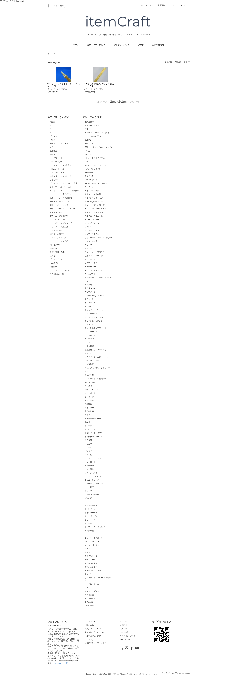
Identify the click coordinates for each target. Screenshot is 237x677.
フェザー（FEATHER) (94, 484)
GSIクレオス (90, 144)
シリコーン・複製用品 (59, 241)
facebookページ (61, 663)
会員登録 (161, 5)
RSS (121, 640)
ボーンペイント (91, 509)
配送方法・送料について (95, 632)
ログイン (173, 5)
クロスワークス (91, 332)
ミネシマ (88, 552)
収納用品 (53, 151)
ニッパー (53, 129)
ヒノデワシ (89, 466)
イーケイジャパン (92, 223)
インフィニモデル (92, 234)
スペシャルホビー (92, 382)
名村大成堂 (89, 531)
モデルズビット (91, 567)
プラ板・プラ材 (56, 259)
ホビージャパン (91, 516)
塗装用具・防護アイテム (60, 201)
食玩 (52, 125)
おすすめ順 (167, 62)
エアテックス (90, 259)
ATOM (127, 640)
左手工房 (88, 455)
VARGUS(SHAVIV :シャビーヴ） (98, 183)
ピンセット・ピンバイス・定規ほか (64, 191)
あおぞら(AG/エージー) (94, 201)
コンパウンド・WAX (58, 220)
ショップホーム (91, 621)
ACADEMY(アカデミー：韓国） (97, 133)
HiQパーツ (89, 154)
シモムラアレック (92, 361)
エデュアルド (90, 274)
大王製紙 (88, 404)
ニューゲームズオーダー (95, 538)
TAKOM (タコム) (91, 180)
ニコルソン (89, 534)
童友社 (87, 422)
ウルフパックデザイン (94, 256)
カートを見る (124, 632)
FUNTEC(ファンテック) (94, 476)
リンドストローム (92, 584)
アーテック (89, 187)
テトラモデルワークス (94, 418)
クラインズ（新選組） (94, 321)
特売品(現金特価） (57, 274)
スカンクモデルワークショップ (97, 368)
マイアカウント (146, 5)
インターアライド (92, 230)
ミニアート (89, 549)
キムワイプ (89, 306)
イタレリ (88, 227)
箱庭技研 (88, 440)
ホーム (76, 45)
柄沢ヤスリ (89, 299)
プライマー (54, 136)
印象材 (52, 140)
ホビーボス (89, 523)
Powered (171, 674)
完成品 (52, 122)
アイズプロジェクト (93, 191)
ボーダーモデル (91, 505)
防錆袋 (52, 154)
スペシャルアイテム (58, 172)
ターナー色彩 (90, 400)
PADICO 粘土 (56, 162)
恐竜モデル (54, 263)
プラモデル (54, 180)
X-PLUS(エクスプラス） (94, 270)
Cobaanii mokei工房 (93, 136)
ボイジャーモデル (92, 513)
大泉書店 (88, 285)
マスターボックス (92, 545)
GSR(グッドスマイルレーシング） (99, 147)
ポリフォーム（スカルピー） (96, 527)
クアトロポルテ (91, 314)
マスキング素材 (56, 212)
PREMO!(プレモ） (57, 169)
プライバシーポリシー (128, 636)
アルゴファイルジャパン (95, 212)
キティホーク (90, 303)
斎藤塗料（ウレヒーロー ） (96, 350)
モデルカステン (91, 563)
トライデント (90, 429)
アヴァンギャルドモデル (95, 198)
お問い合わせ (158, 45)
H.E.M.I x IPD (90, 267)
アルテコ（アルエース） (95, 216)
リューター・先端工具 (59, 227)
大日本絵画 (89, 411)
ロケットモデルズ (92, 591)
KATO (87, 162)
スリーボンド (90, 393)
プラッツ (88, 491)
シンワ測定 (89, 364)
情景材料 (53, 248)
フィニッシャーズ (92, 480)
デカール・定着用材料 (59, 216)
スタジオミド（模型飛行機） (96, 379)
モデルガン (89, 602)
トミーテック (90, 426)
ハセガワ (88, 444)
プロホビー (89, 498)
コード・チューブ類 (58, 238)
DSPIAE (88, 140)
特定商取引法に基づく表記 (95, 643)
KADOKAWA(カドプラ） (95, 296)
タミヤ (87, 415)
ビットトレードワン (93, 458)
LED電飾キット (56, 158)
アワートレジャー (92, 220)
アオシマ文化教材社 (93, 194)
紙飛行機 (53, 267)
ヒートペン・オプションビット (62, 223)
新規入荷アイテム (92, 125)
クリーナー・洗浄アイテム (61, 194)
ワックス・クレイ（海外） (61, 165)
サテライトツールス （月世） (97, 357)
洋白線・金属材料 (57, 234)
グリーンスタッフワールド (95, 328)
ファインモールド (92, 473)
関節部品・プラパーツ (59, 144)
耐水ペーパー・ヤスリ (59, 205)
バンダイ (88, 451)
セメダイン (89, 397)
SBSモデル (60, 54)
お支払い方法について (94, 629)
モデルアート (90, 559)
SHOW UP (89, 176)
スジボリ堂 (89, 375)
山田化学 (88, 574)
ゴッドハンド (90, 335)
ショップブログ (91, 640)
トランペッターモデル (94, 433)
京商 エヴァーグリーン (94, 310)
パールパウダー (56, 245)
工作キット (54, 256)
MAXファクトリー (92, 542)
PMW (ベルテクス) (92, 169)
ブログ (141, 45)
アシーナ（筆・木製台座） (95, 205)
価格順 (178, 62)
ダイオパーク (90, 408)
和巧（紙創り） (91, 595)
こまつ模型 (89, 346)
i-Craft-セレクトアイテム (95, 158)
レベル (87, 588)
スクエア (88, 371)
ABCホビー (89, 129)
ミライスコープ (91, 556)
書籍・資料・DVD (57, 252)
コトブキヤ (89, 339)
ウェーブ (88, 245)
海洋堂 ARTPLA (91, 288)
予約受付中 (89, 122)
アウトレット (90, 598)
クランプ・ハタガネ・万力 (61, 187)
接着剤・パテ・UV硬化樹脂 (61, 198)
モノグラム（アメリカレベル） (97, 570)
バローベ (88, 447)
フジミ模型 (89, 487)
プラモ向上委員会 (92, 494)
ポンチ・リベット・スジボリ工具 (63, 183)
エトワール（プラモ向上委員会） (98, 277)
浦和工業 (88, 248)
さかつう (88, 353)
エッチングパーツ (57, 230)
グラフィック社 (91, 324)
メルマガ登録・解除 (93, 636)
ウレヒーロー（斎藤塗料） (95, 252)
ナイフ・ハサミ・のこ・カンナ (62, 209)
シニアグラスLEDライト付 (60, 270)
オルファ (88, 281)
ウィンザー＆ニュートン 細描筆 (98, 238)
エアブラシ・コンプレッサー (61, 176)
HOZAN (88, 502)
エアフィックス (91, 263)
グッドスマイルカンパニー (95, 317)
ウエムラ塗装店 (91, 241)
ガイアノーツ (90, 292)
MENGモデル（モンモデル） (96, 165)
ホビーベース (90, 520)
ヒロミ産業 (89, 469)
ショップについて (122, 45)
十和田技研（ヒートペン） (95, 437)
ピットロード (90, 462)
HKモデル (89, 151)
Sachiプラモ (90, 606)
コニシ (87, 342)
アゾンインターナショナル (95, 209)
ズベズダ (88, 386)
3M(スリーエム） (92, 389)
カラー (52, 147)
